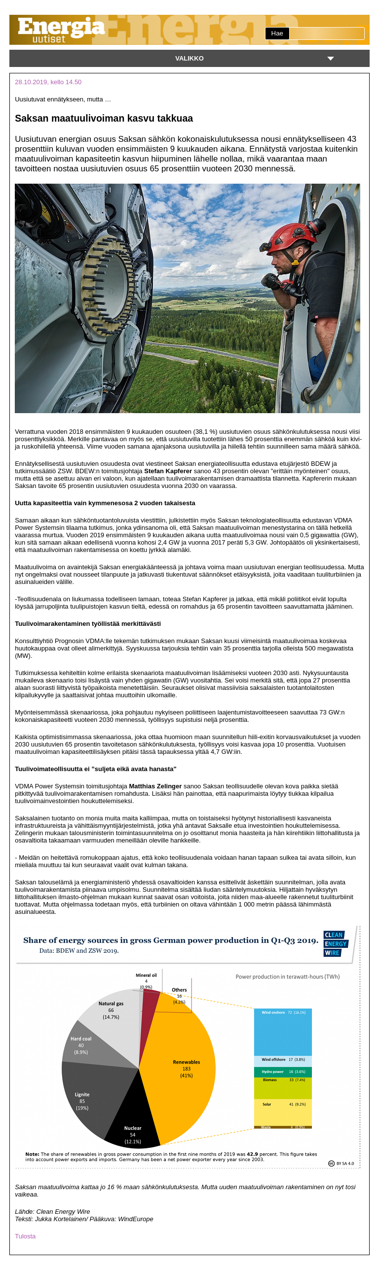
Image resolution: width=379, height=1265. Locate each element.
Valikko (189, 58)
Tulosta (25, 1236)
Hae (277, 33)
